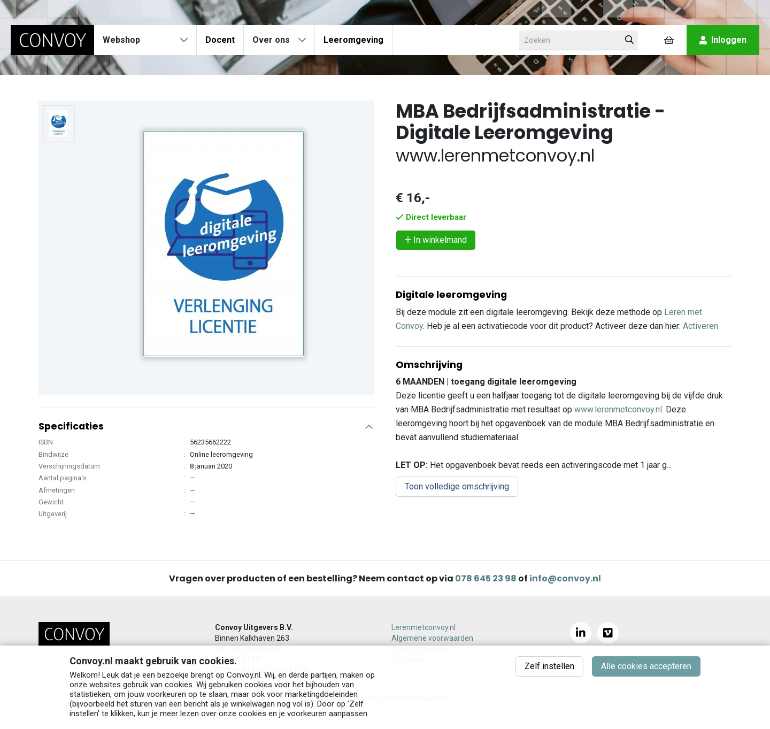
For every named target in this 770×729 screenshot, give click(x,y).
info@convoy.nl (565, 578)
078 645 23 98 (486, 578)
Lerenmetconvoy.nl (423, 627)
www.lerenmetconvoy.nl (618, 409)
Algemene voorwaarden (432, 638)
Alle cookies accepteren (646, 666)
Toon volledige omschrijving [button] (457, 486)
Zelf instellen (549, 666)
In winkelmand (436, 240)
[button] (206, 422)
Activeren (700, 326)
